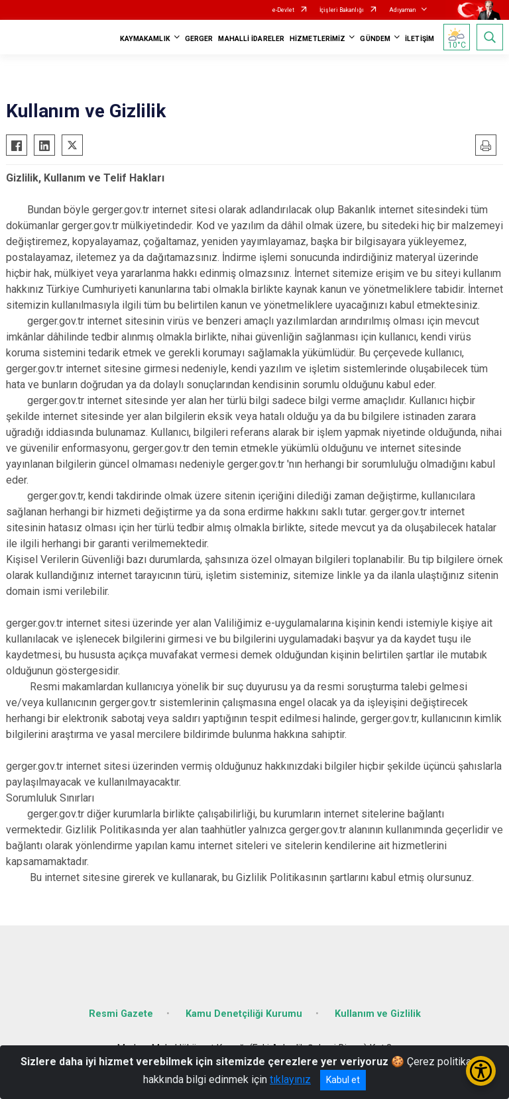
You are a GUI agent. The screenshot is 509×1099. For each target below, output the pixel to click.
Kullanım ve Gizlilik (378, 1014)
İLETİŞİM (419, 38)
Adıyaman (402, 10)
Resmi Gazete (121, 1014)
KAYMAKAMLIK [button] (145, 38)
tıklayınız (290, 1079)
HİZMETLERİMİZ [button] (317, 38)
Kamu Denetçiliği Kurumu (244, 1014)
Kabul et (343, 1079)
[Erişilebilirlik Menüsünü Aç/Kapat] (481, 1071)
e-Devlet (283, 10)
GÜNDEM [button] (375, 38)
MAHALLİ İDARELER (251, 38)
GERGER (199, 38)
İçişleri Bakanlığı (341, 10)
